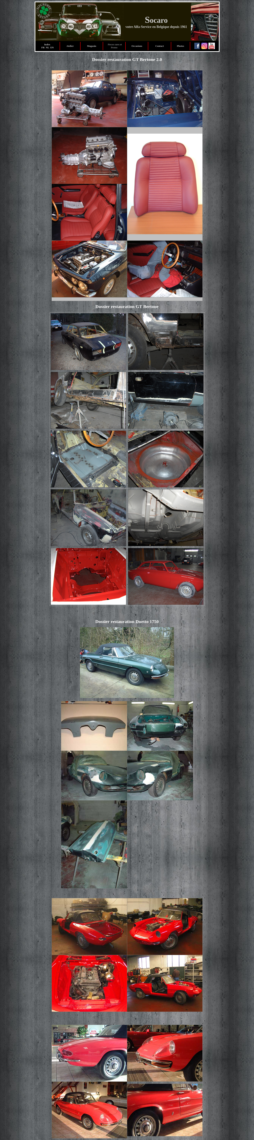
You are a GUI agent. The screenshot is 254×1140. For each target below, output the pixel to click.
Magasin (91, 46)
